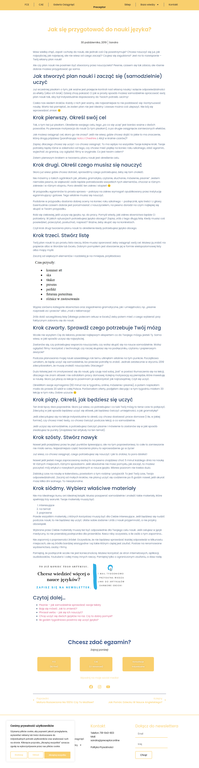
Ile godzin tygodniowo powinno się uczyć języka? (69, 626)
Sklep (127, 7)
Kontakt (173, 7)
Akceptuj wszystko (57, 755)
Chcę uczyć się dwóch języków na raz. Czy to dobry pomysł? (76, 622)
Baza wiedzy (150, 8)
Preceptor (99, 13)
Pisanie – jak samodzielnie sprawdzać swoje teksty (70, 611)
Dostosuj (18, 755)
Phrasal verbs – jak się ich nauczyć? (61, 618)
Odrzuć (35, 755)
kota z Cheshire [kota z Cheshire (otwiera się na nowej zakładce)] (86, 144)
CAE (41, 7)
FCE (27, 7)
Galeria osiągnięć (64, 7)
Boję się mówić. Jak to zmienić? (58, 615)
